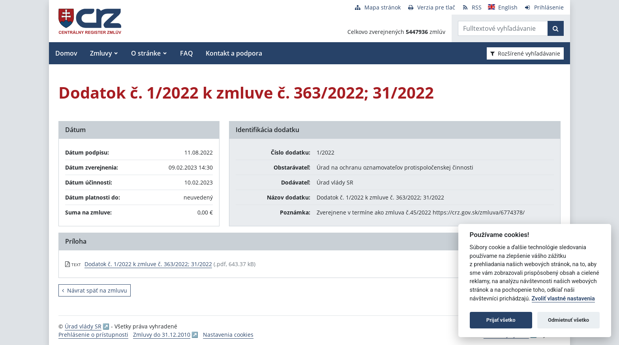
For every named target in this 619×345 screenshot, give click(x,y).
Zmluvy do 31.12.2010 (161, 334)
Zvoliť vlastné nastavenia (563, 298)
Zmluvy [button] (101, 53)
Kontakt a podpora (234, 53)
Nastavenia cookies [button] (228, 334)
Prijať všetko (501, 320)
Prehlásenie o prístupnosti (93, 334)
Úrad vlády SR (83, 326)
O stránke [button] (146, 53)
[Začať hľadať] (556, 28)
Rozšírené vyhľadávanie (525, 53)
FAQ (186, 53)
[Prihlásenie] (544, 7)
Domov (66, 53)
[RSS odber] (471, 7)
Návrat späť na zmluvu (94, 290)
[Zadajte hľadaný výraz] (503, 28)
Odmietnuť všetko (568, 320)
